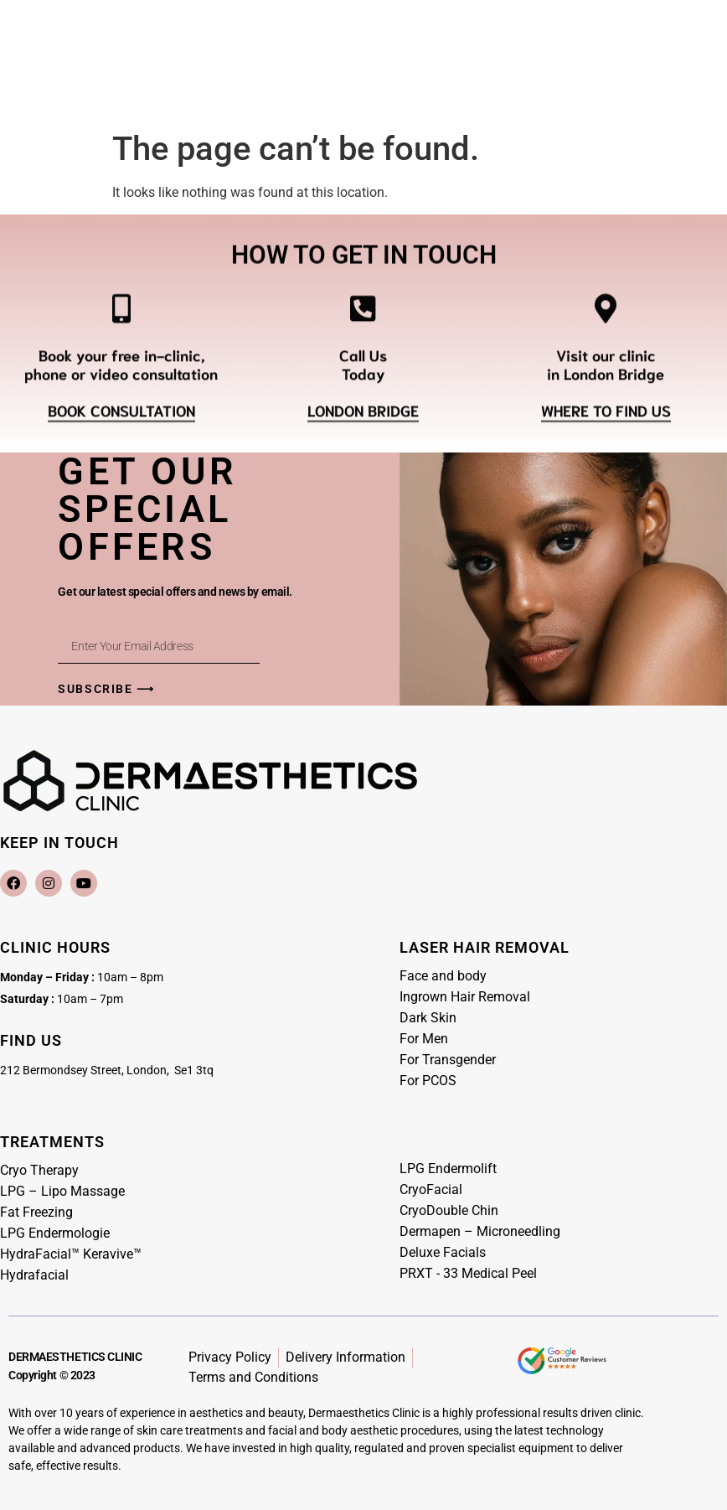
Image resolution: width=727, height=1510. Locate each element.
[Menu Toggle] (363, 78)
